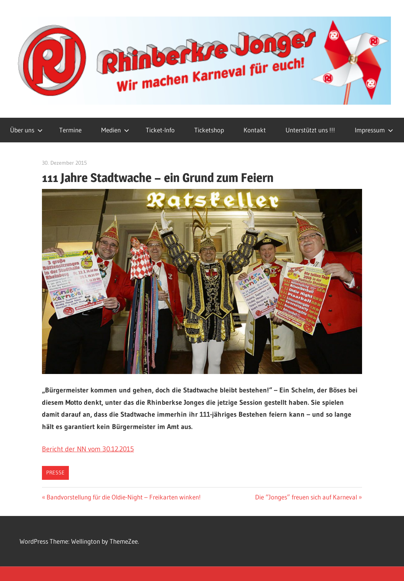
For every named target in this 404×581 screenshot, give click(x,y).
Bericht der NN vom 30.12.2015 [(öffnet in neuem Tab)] (88, 449)
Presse (55, 472)
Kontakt (255, 130)
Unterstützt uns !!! (310, 130)
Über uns (26, 130)
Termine (70, 130)
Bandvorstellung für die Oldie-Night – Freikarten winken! (123, 497)
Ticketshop (209, 130)
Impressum (374, 130)
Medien (115, 130)
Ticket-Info (160, 130)
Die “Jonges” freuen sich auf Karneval (306, 497)
